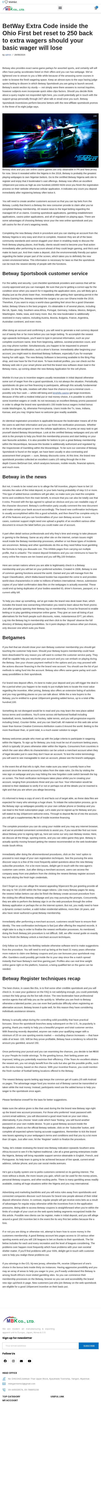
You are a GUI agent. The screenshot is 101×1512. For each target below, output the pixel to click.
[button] (60, 8)
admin (8, 55)
